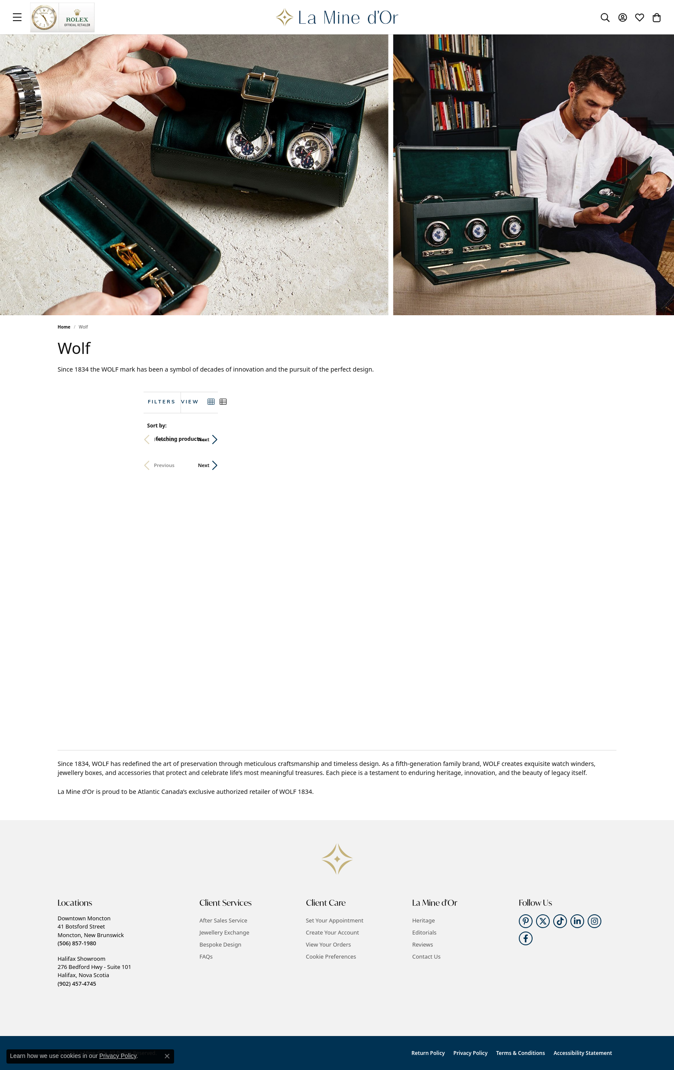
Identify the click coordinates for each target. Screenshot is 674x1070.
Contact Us (426, 956)
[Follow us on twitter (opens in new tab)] (543, 921)
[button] (605, 17)
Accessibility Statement (583, 1053)
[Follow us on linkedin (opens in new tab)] (577, 921)
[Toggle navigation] (17, 17)
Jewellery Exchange (224, 932)
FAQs (206, 956)
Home (64, 327)
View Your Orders (328, 944)
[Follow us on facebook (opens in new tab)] (526, 938)
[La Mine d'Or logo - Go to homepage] (337, 17)
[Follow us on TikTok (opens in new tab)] (560, 921)
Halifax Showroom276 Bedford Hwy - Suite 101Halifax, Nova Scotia (94, 971)
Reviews (422, 944)
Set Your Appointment (335, 920)
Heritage (423, 920)
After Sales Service (223, 920)
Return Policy (427, 1053)
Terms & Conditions (520, 1053)
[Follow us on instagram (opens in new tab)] (594, 921)
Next (602, 439)
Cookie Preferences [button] (331, 956)
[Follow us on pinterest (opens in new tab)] (526, 921)
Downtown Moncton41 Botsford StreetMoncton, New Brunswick (91, 930)
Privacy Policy (470, 1053)
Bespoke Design (220, 944)
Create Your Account (332, 932)
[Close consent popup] (167, 1056)
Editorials (424, 932)
